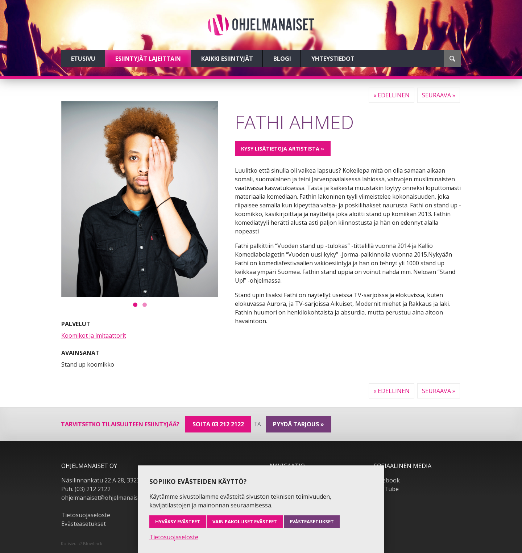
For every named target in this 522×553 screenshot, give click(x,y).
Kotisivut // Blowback (81, 543)
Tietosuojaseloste (85, 515)
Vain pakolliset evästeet (244, 521)
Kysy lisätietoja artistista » (282, 148)
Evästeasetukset (83, 524)
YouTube (386, 489)
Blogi (282, 59)
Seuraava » (438, 95)
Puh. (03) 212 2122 (86, 489)
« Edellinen (391, 95)
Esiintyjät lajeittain (148, 59)
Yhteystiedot (333, 59)
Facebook (387, 480)
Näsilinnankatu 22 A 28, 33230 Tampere (115, 480)
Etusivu (83, 59)
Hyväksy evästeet (177, 521)
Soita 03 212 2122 (218, 424)
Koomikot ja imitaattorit (93, 335)
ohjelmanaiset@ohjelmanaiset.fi (104, 498)
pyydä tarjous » (298, 424)
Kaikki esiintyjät (227, 59)
